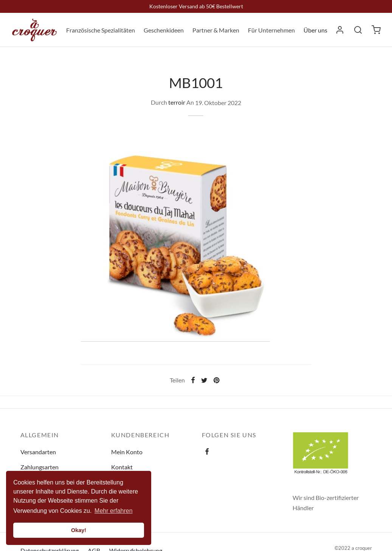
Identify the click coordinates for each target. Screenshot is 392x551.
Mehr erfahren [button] (114, 511)
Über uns (315, 30)
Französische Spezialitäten (100, 30)
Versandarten (38, 451)
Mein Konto (127, 451)
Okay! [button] (78, 530)
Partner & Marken (215, 30)
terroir (176, 102)
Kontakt (122, 467)
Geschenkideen (164, 30)
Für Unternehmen (271, 30)
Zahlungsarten (39, 467)
